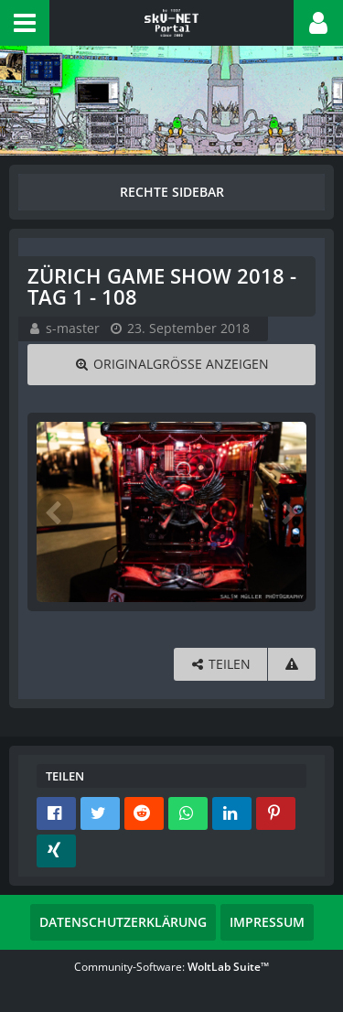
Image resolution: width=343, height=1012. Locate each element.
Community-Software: (171, 966)
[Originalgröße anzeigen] (171, 364)
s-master (73, 328)
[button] (24, 23)
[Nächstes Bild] (288, 511)
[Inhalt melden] (292, 665)
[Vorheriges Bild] (55, 511)
